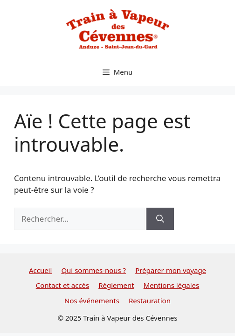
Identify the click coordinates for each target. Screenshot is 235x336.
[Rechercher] (160, 219)
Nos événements (91, 300)
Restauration (150, 300)
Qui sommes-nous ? (93, 270)
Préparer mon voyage (170, 270)
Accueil (40, 270)
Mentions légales (172, 285)
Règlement (116, 285)
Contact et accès (62, 285)
